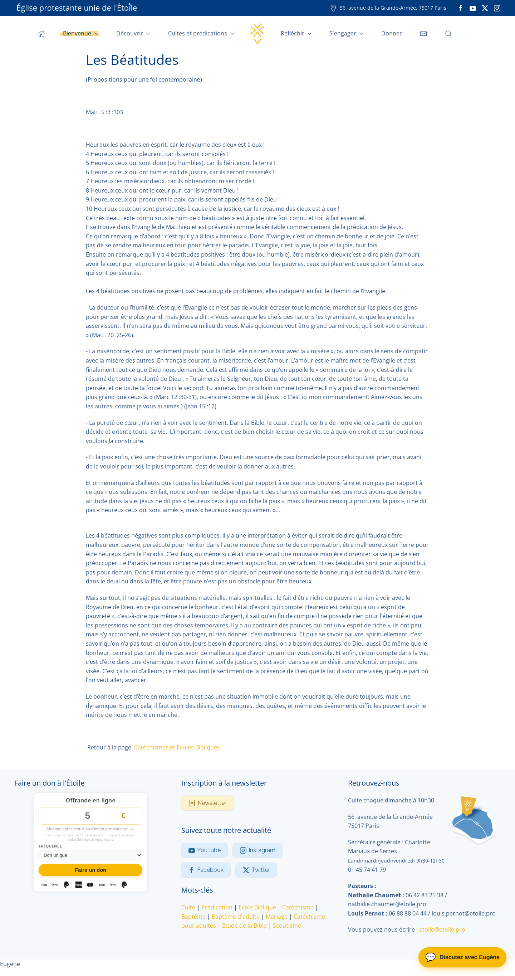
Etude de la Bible (244, 925)
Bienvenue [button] (80, 33)
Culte (188, 907)
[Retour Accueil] (257, 34)
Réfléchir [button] (296, 33)
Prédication (216, 907)
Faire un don (90, 870)
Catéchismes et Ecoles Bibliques (177, 747)
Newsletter (207, 803)
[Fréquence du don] (90, 855)
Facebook (206, 870)
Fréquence (50, 846)
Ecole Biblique (257, 907)
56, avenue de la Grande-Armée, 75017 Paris (388, 7)
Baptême (193, 917)
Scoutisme (287, 925)
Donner (391, 33)
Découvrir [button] (133, 33)
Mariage (277, 917)
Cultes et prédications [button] (201, 33)
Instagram (257, 850)
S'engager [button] (346, 33)
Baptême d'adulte (236, 917)
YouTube (204, 850)
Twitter (256, 870)
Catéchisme (298, 907)
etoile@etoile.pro (442, 930)
